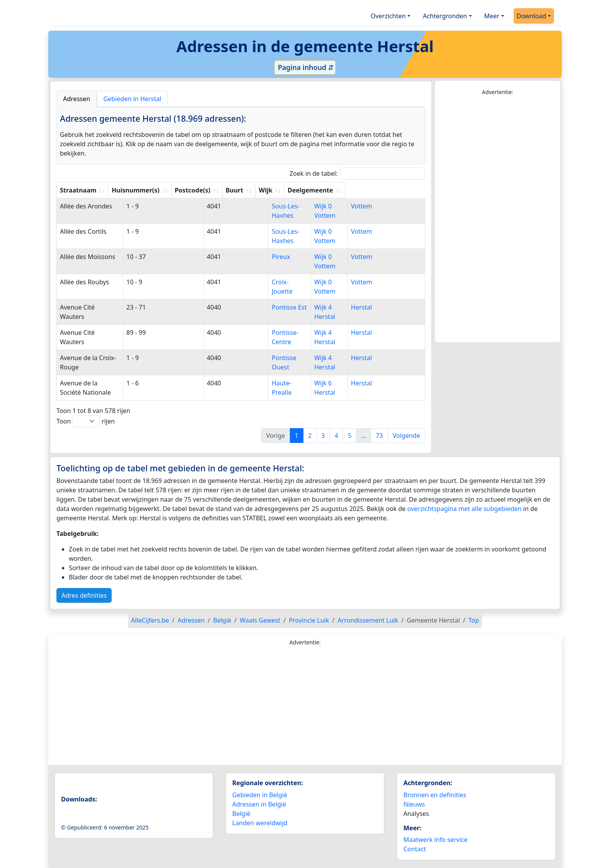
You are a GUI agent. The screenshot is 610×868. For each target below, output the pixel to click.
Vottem (378, 206)
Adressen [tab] (76, 98)
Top (473, 620)
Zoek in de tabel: (357, 174)
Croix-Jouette (284, 282)
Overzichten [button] (388, 16)
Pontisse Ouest (287, 358)
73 (379, 435)
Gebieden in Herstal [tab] (132, 98)
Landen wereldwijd (259, 823)
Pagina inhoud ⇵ (305, 67)
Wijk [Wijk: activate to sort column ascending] (336, 190)
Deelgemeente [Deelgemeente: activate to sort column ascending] (390, 190)
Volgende (406, 435)
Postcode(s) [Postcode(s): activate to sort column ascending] (231, 190)
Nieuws (414, 804)
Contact (414, 849)
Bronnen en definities (434, 795)
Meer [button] (492, 16)
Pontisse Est (282, 307)
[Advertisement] (497, 219)
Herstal (378, 307)
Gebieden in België (259, 795)
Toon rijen (85, 421)
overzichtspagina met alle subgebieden (464, 508)
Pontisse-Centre (288, 332)
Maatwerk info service (435, 839)
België (241, 813)
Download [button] (531, 16)
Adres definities (84, 595)
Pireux (274, 256)
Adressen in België (259, 804)
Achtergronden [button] (445, 16)
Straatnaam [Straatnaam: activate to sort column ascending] (78, 190)
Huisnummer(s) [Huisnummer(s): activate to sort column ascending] (174, 190)
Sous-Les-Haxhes (289, 206)
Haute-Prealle (285, 383)
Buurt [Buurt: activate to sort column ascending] (273, 190)
